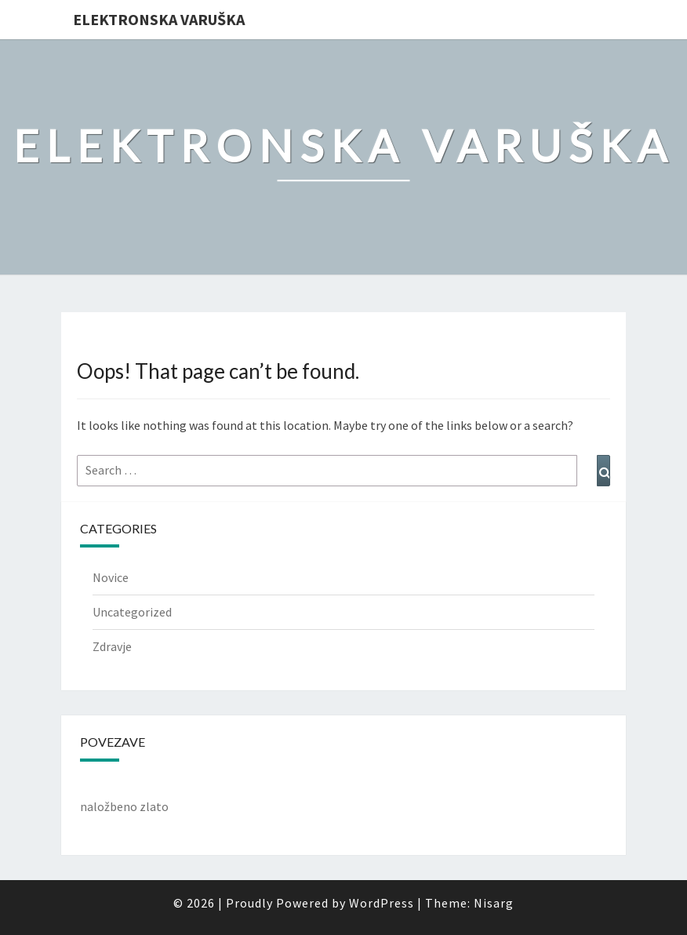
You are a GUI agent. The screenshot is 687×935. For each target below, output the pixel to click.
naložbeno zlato (124, 806)
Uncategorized (132, 612)
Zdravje (112, 646)
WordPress (381, 903)
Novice (111, 577)
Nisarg (494, 903)
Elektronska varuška (159, 19)
